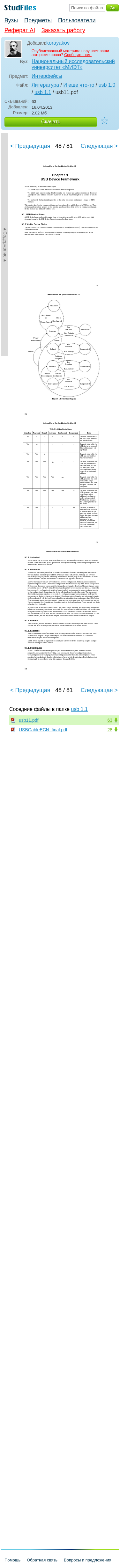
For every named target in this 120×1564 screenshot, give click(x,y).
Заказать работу (63, 30)
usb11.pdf (29, 720)
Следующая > (99, 146)
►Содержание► (5, 244)
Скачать (50, 121)
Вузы (11, 20)
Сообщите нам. (78, 55)
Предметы (38, 20)
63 (109, 720)
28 (109, 729)
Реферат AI (19, 30)
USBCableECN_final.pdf (43, 729)
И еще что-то (78, 85)
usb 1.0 (107, 85)
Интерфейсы (47, 76)
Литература (45, 85)
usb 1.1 (42, 92)
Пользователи (76, 20)
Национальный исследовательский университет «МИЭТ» (73, 64)
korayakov (58, 43)
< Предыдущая (30, 146)
